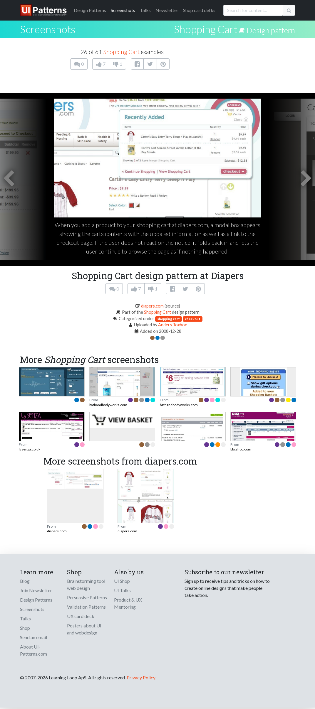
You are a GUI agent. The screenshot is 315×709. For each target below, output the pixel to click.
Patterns (90, 10)
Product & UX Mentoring (128, 603)
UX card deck (80, 616)
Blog (25, 581)
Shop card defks (199, 10)
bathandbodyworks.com (108, 405)
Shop (25, 628)
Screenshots (123, 10)
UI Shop (122, 581)
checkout (192, 319)
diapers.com (152, 305)
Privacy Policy (141, 677)
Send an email (33, 637)
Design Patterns (36, 599)
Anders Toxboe (172, 324)
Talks (145, 10)
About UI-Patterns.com (33, 650)
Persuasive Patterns (87, 597)
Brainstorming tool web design (86, 584)
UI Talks (122, 590)
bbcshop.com (240, 449)
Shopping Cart (205, 29)
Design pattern (271, 30)
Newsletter (166, 10)
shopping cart (168, 319)
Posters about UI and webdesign (84, 629)
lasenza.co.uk (29, 449)
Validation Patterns (86, 607)
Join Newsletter (36, 590)
